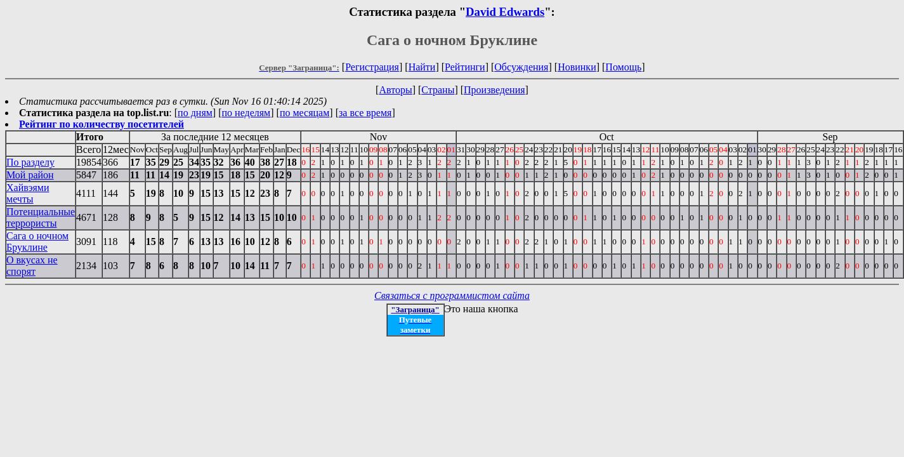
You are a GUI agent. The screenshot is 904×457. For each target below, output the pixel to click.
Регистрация (372, 67)
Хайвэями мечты (27, 193)
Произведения (494, 89)
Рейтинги (465, 67)
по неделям (246, 112)
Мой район (30, 174)
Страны (437, 89)
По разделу (30, 162)
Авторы (395, 89)
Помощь (623, 67)
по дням (195, 112)
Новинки (577, 67)
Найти (422, 67)
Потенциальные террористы (40, 217)
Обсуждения (521, 67)
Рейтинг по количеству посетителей (101, 124)
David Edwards (505, 11)
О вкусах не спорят (32, 266)
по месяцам (304, 112)
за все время (365, 112)
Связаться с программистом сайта (452, 295)
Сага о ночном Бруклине (37, 241)
